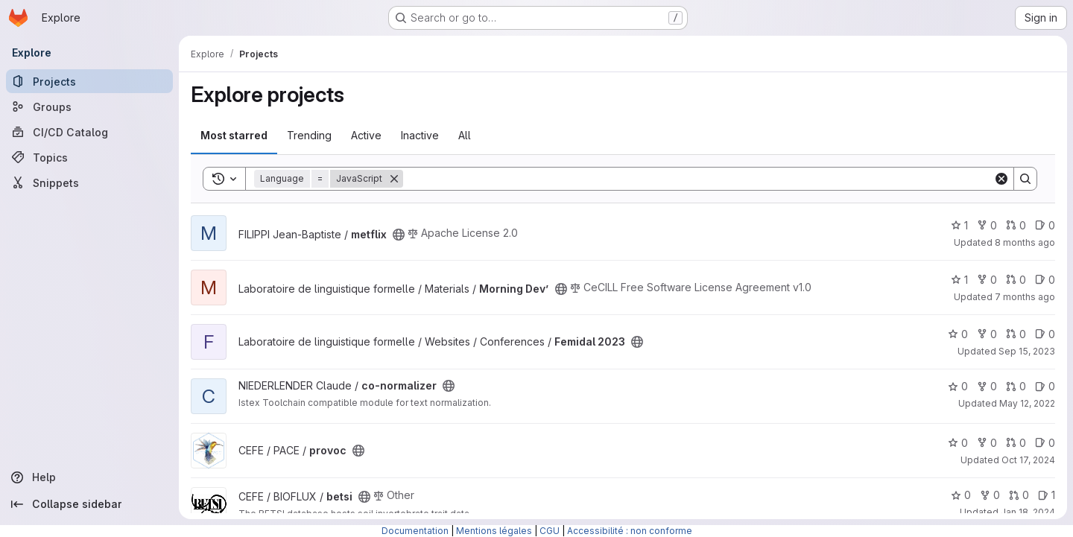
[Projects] (89, 81)
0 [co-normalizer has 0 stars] (958, 386)
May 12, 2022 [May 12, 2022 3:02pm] (1027, 403)
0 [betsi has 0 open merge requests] (1019, 495)
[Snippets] (89, 182)
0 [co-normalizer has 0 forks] (987, 386)
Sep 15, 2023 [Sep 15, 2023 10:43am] (1026, 351)
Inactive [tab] (420, 135)
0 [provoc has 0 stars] (958, 442)
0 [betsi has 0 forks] (990, 495)
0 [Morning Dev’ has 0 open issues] (1045, 279)
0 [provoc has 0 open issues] (1045, 442)
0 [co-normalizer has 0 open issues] (1045, 386)
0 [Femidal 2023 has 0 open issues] (1045, 334)
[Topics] (89, 157)
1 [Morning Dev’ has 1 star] (959, 279)
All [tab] (464, 135)
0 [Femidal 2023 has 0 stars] (958, 334)
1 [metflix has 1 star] (959, 225)
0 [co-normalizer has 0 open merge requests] (1016, 386)
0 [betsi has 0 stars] (961, 495)
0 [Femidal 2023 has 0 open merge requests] (1016, 334)
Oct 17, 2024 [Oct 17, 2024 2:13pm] (1028, 459)
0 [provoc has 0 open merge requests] (1016, 442)
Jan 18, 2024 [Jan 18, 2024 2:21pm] (1028, 512)
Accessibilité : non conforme (629, 530)
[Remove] (394, 179)
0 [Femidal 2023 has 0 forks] (987, 334)
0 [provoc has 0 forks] (987, 442)
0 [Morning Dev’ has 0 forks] (987, 279)
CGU (549, 530)
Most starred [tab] (234, 135)
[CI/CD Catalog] (89, 132)
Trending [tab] (309, 135)
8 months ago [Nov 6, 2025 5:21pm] (1025, 242)
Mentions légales (494, 530)
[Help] (89, 477)
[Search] (698, 179)
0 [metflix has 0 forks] (987, 225)
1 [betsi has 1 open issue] (1046, 495)
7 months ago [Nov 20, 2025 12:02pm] (1025, 296)
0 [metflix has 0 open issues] (1045, 225)
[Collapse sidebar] (89, 504)
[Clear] (1001, 179)
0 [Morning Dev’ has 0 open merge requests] (1016, 279)
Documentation (415, 530)
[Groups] (89, 106)
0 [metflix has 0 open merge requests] (1016, 225)
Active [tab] (366, 135)
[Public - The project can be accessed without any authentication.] (399, 235)
